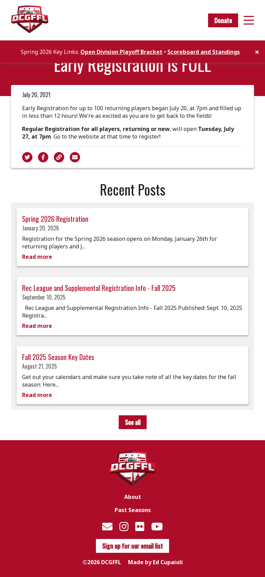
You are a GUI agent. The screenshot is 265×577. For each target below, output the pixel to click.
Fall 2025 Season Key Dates (58, 357)
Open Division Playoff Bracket (121, 52)
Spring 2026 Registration (55, 219)
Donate (223, 20)
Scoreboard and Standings (203, 52)
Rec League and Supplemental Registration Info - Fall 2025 (99, 288)
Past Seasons (133, 510)
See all (132, 422)
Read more (37, 257)
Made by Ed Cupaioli (155, 562)
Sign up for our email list (132, 545)
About (132, 497)
